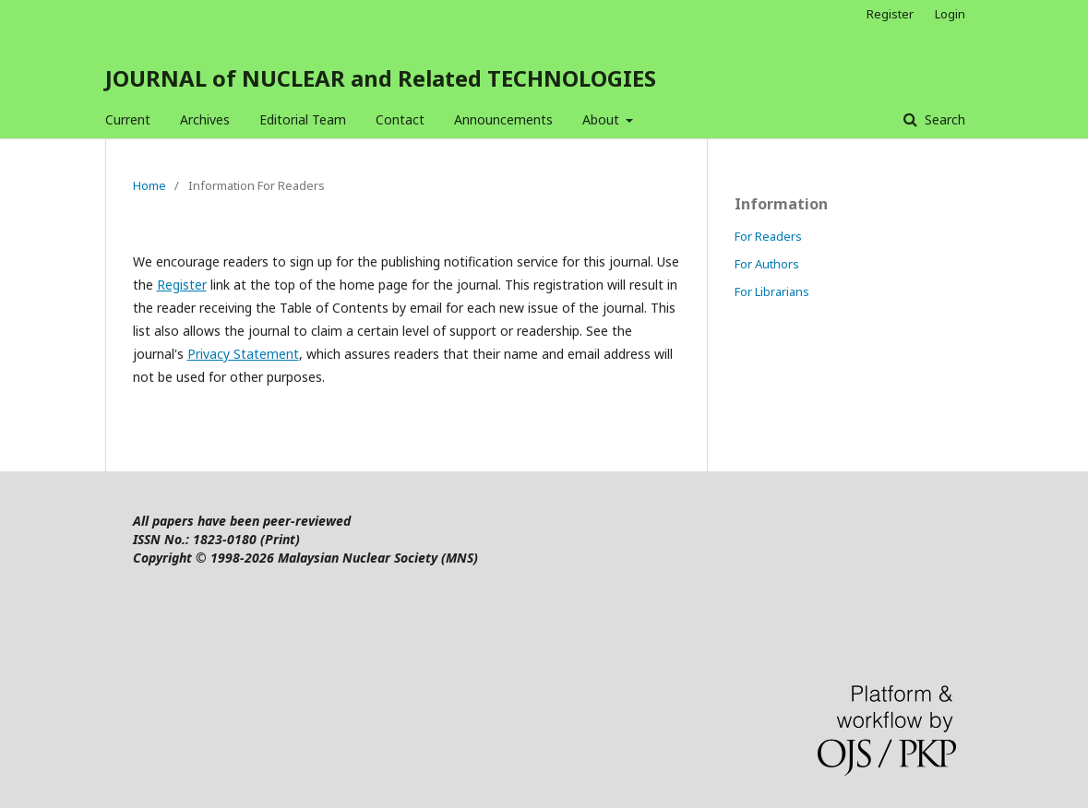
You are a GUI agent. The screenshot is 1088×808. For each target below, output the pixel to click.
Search (943, 119)
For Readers (768, 236)
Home (149, 185)
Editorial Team (302, 119)
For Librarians (772, 291)
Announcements (503, 119)
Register (890, 14)
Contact (400, 119)
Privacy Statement (243, 353)
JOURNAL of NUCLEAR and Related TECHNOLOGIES (380, 78)
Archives (205, 119)
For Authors (767, 263)
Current (127, 119)
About (602, 119)
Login (950, 14)
